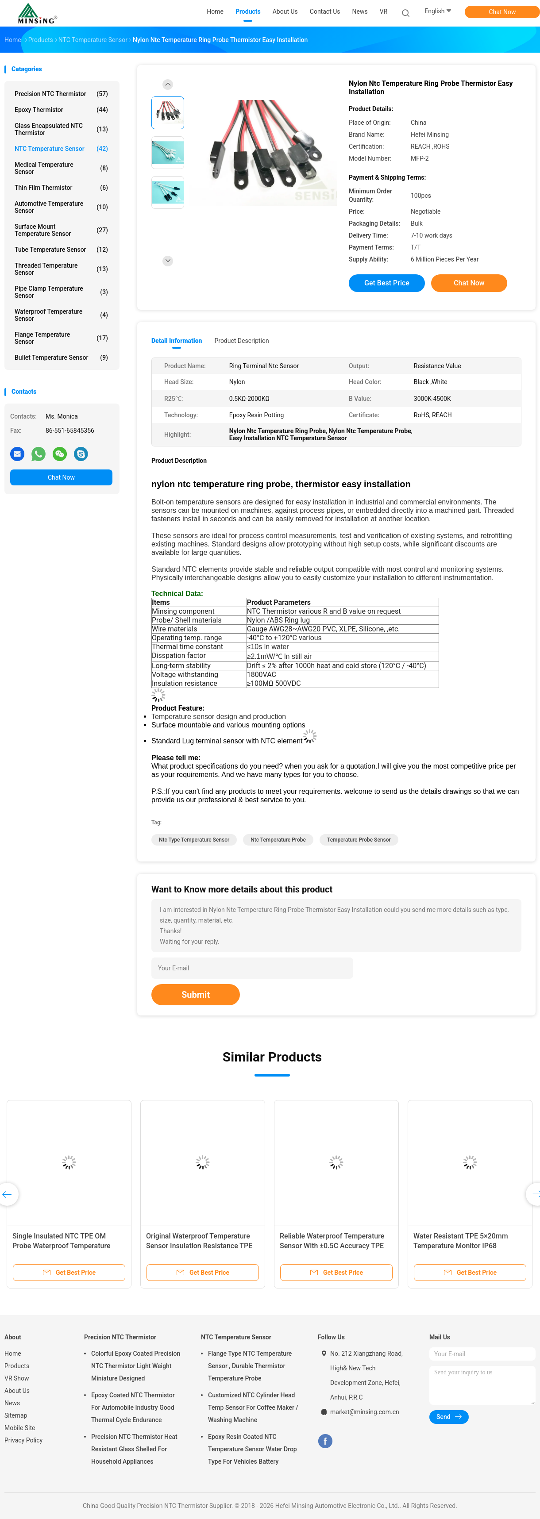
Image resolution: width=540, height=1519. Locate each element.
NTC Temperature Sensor (61, 148)
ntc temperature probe (278, 840)
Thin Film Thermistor (61, 187)
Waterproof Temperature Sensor (61, 315)
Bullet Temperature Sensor (61, 357)
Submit (195, 994)
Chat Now (502, 11)
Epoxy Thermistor (61, 109)
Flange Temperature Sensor (61, 338)
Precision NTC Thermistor (61, 93)
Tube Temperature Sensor (61, 249)
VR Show (16, 1378)
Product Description (241, 340)
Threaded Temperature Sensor (61, 269)
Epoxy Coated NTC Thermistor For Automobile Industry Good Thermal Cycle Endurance (133, 1407)
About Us (17, 1390)
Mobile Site (19, 1427)
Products (16, 1365)
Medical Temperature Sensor (61, 168)
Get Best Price (386, 283)
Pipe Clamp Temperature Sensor (61, 292)
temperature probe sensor (359, 840)
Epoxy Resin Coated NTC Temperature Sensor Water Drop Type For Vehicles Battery (252, 1449)
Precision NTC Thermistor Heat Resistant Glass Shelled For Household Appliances (134, 1449)
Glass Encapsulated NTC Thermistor (61, 129)
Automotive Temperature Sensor (61, 207)
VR (384, 11)
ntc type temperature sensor (194, 840)
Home (12, 1353)
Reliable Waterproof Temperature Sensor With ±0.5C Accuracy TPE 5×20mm (332, 1246)
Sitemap (15, 1415)
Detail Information (176, 340)
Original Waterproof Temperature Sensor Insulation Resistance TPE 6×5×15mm (199, 1246)
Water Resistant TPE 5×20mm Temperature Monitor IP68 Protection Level (460, 1246)
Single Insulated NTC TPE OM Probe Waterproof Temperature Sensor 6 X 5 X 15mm (61, 1246)
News (12, 1403)
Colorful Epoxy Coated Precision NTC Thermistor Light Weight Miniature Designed (135, 1366)
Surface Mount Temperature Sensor (61, 230)
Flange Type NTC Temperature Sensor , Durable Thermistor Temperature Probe (250, 1366)
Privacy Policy (23, 1440)
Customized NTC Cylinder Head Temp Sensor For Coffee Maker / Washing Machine (253, 1407)
